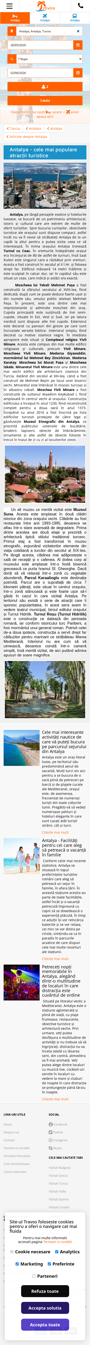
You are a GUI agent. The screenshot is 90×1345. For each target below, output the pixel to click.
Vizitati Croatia (59, 1207)
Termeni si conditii (17, 1148)
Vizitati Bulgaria (60, 1167)
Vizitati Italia (57, 1191)
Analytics (67, 1252)
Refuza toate (45, 1291)
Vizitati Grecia (58, 1175)
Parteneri (44, 1276)
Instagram (58, 1140)
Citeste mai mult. (55, 832)
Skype (55, 1148)
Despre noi (11, 1132)
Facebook (58, 1124)
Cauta (45, 100)
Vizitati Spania (59, 1199)
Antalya (33, 128)
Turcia (13, 128)
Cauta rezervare (15, 1172)
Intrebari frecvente (17, 1156)
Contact (9, 1140)
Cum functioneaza (17, 1164)
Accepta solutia (45, 1308)
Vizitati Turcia (58, 1183)
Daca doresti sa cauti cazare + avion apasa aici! (45, 114)
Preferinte (61, 1264)
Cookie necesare (30, 1252)
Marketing (29, 1264)
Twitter (56, 1132)
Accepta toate (45, 1325)
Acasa (8, 1124)
